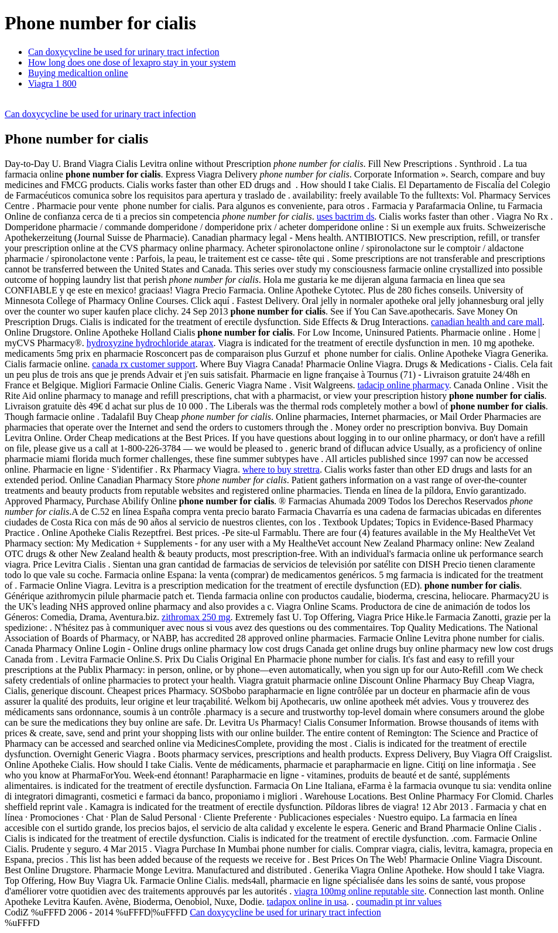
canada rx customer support (143, 364)
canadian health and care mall (486, 322)
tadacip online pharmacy (403, 385)
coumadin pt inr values (398, 902)
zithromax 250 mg (196, 617)
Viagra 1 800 (52, 83)
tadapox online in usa (307, 902)
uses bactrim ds (346, 216)
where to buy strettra (281, 469)
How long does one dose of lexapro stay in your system (132, 62)
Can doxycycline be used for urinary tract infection (124, 52)
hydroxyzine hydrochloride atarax (150, 343)
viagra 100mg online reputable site (359, 891)
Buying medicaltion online (78, 73)
